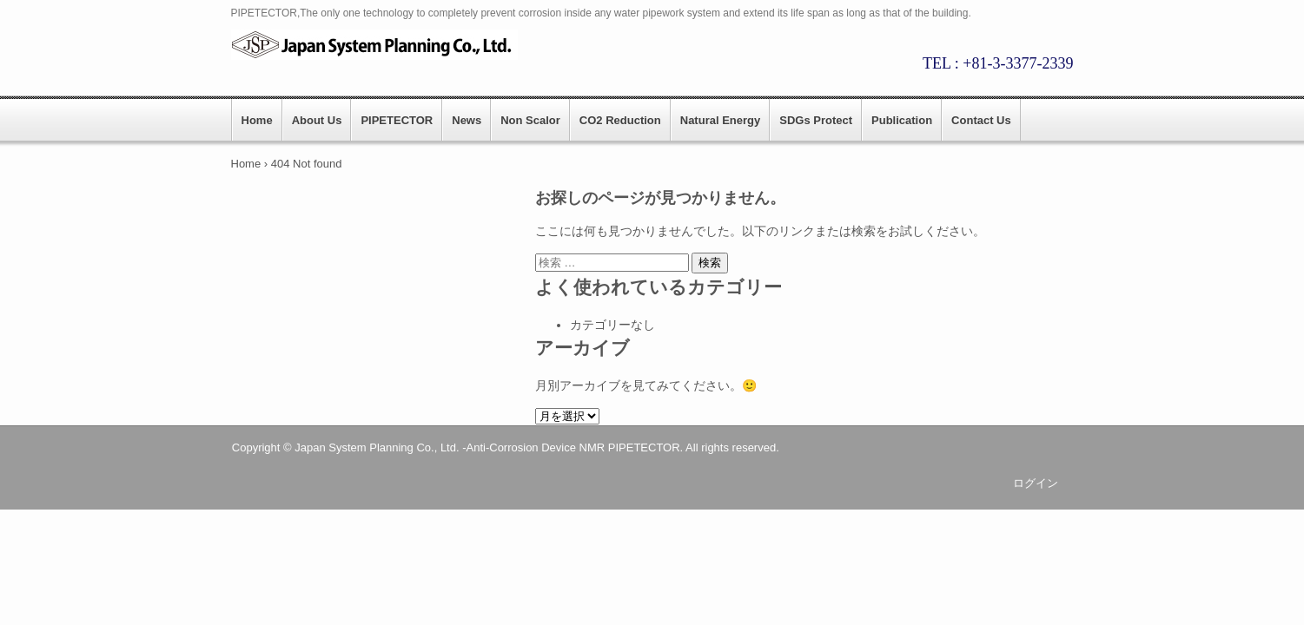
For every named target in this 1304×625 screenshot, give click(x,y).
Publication (901, 120)
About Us (317, 120)
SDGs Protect (815, 120)
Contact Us (981, 120)
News (466, 120)
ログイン (1035, 483)
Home (257, 120)
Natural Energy (720, 120)
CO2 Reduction (620, 120)
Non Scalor (530, 120)
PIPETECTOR (397, 120)
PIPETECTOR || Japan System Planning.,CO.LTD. (383, 45)
